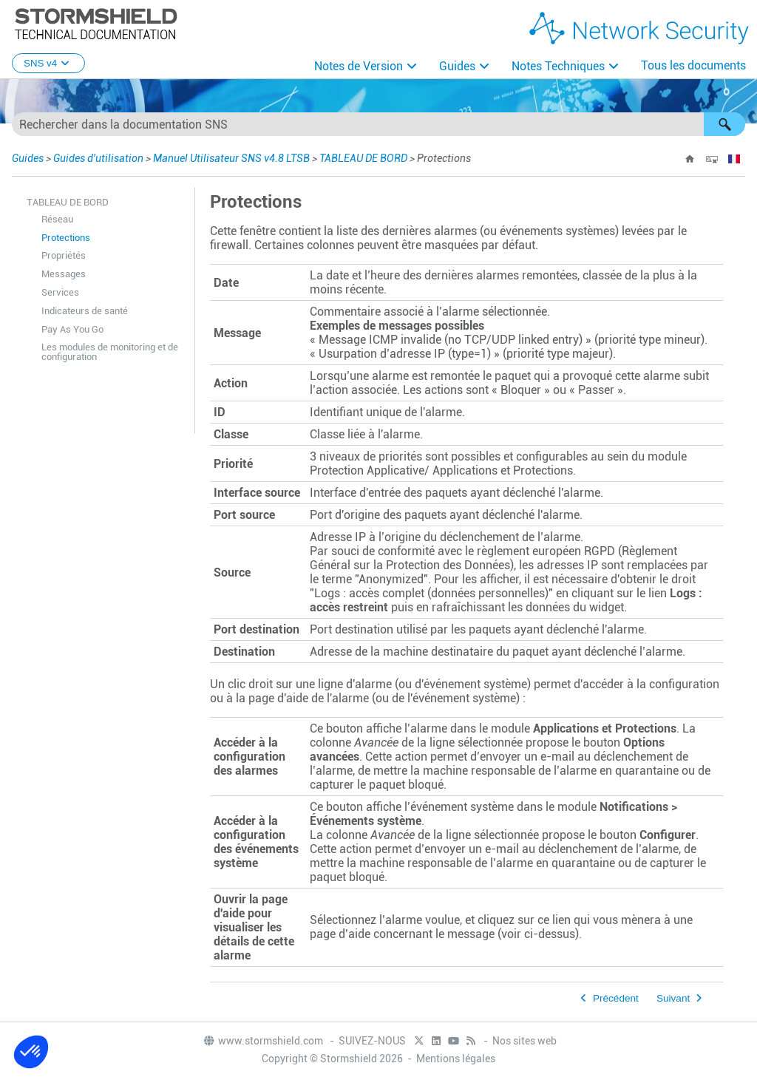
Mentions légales (455, 1058)
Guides (457, 66)
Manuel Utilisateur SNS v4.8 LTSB (231, 157)
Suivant (673, 997)
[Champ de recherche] (378, 123)
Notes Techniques (558, 66)
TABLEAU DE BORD (363, 157)
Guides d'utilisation (98, 157)
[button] (724, 123)
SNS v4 (48, 63)
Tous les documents (693, 65)
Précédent (616, 997)
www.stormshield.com (262, 1040)
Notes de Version (358, 66)
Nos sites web (524, 1040)
